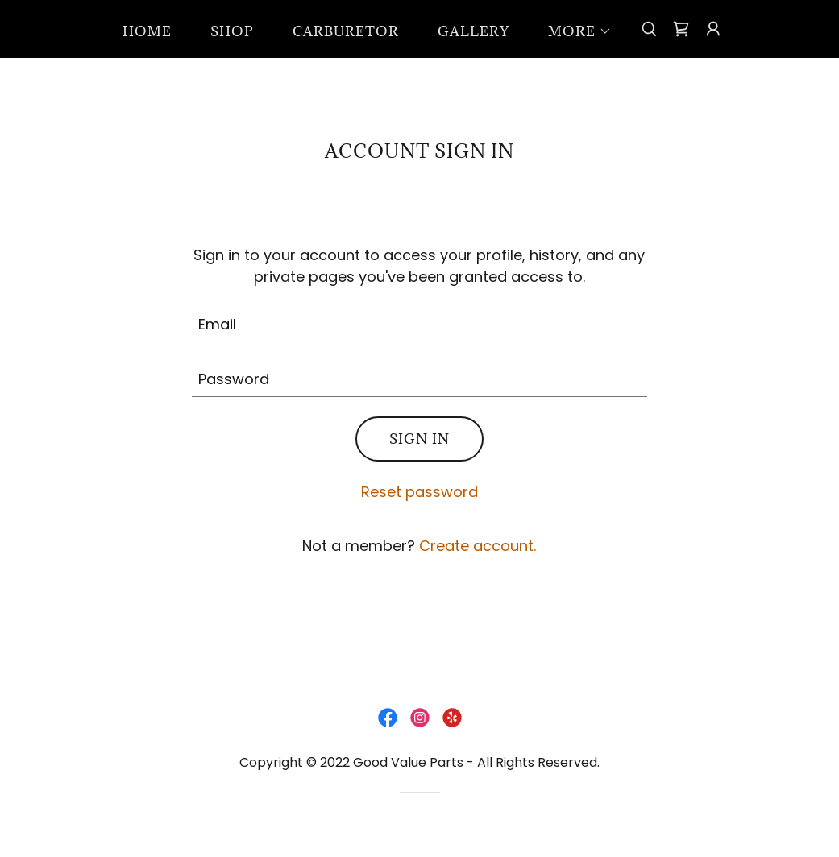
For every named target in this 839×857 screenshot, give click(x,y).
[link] (681, 29)
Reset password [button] (419, 492)
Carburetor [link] (346, 31)
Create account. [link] (477, 546)
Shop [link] (232, 31)
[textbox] (419, 324)
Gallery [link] (473, 31)
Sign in (419, 439)
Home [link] (147, 31)
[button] (573, 31)
